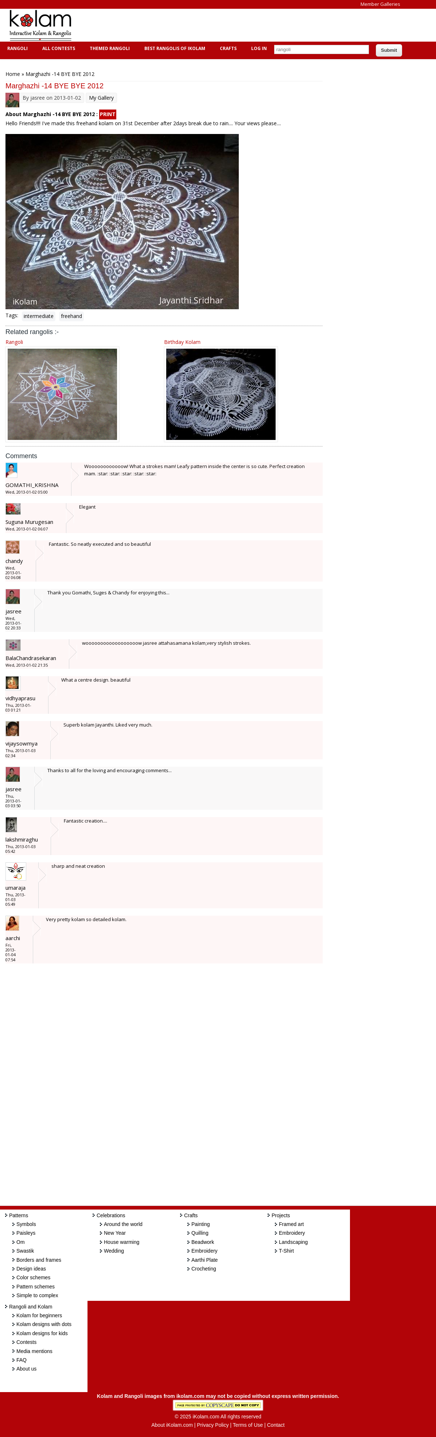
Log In (259, 48)
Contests (26, 1342)
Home (12, 73)
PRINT (108, 114)
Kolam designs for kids (42, 1333)
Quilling (200, 1233)
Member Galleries (380, 4)
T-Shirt (286, 1251)
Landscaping (293, 1242)
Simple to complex (37, 1295)
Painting (200, 1224)
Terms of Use (248, 1425)
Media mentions (34, 1351)
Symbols (26, 1224)
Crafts (227, 48)
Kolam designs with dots (43, 1324)
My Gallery (101, 97)
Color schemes (33, 1277)
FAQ (21, 1360)
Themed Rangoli (108, 48)
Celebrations (111, 1215)
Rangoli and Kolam (30, 1307)
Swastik (25, 1251)
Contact (275, 1425)
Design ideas (31, 1269)
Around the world (123, 1224)
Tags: (11, 315)
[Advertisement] (213, 25)
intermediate (39, 316)
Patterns (18, 1215)
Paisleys (25, 1233)
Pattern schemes (35, 1287)
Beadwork (202, 1242)
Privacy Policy (213, 1425)
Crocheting (203, 1269)
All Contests (58, 48)
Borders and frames (38, 1260)
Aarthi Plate (204, 1260)
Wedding (114, 1251)
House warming (121, 1242)
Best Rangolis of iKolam (174, 48)
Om (20, 1242)
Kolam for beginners (39, 1315)
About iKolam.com (172, 1425)
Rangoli (16, 48)
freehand (71, 316)
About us (26, 1369)
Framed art (291, 1224)
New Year (115, 1233)
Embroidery (204, 1251)
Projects (281, 1215)
